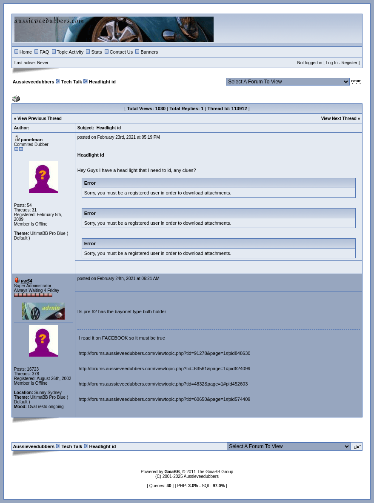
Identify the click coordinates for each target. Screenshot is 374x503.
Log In (332, 62)
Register (349, 62)
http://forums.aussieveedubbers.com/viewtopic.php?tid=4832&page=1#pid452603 (163, 383)
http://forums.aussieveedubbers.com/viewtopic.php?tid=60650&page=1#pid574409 (165, 399)
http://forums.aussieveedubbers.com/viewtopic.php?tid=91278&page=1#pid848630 (165, 353)
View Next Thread (339, 118)
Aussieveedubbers (33, 81)
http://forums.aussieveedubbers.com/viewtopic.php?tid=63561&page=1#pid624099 (165, 368)
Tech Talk (71, 81)
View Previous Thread (39, 118)
